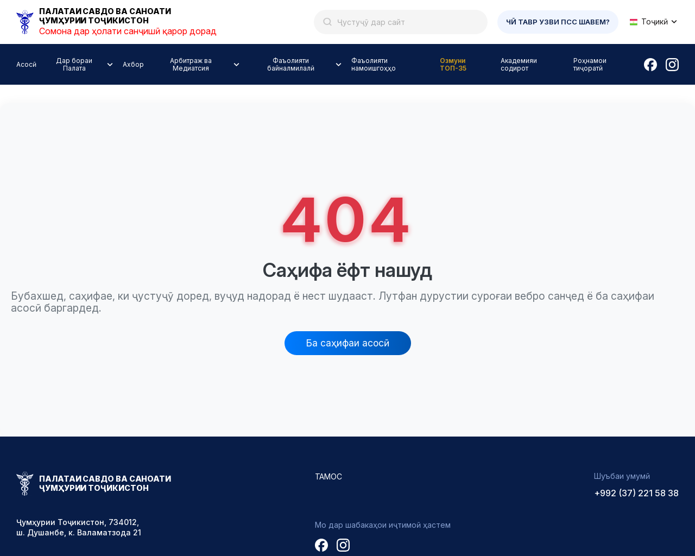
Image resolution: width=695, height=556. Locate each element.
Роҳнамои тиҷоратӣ (589, 64)
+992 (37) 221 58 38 (636, 493)
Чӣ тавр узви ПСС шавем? (558, 21)
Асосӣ (26, 64)
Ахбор (133, 64)
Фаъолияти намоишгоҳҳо (373, 64)
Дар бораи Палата (74, 64)
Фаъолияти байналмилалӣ (290, 64)
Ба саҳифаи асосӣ (347, 343)
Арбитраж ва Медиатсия (191, 64)
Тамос (329, 476)
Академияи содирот (519, 64)
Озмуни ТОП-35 (453, 64)
